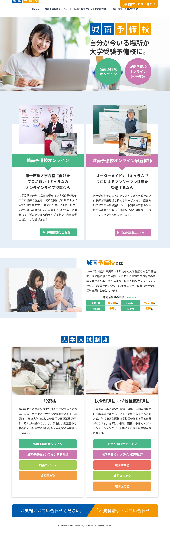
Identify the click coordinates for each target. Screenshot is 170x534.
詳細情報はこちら (58, 232)
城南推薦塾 (122, 465)
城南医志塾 (48, 475)
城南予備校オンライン (108, 71)
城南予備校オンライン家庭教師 (138, 71)
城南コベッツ (48, 465)
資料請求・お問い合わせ (139, 4)
